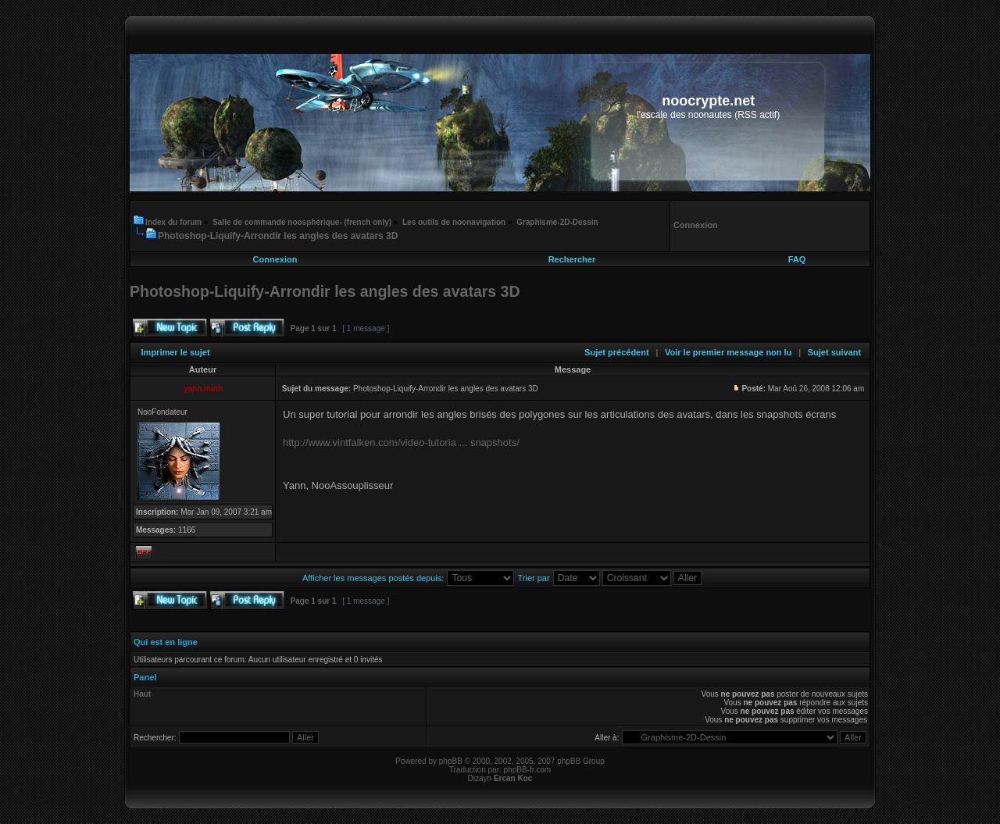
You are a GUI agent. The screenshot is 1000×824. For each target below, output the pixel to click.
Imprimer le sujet (175, 352)
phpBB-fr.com (528, 769)
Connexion (275, 259)
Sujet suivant (834, 352)
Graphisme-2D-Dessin (557, 222)
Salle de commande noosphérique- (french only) (301, 222)
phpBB (450, 761)
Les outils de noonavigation (453, 222)
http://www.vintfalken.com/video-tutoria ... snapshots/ (401, 442)
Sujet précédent (616, 352)
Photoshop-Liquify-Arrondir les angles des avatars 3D (278, 235)
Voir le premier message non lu (728, 352)
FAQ (797, 259)
